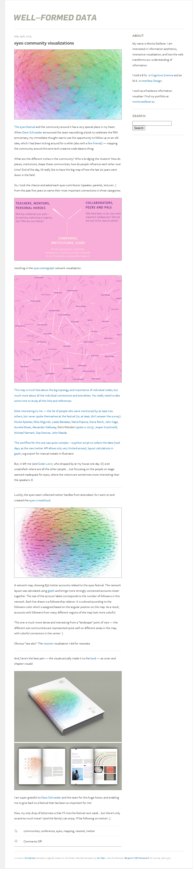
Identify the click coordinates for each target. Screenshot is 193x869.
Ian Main (101, 858)
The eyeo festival (24, 127)
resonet (48, 643)
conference (48, 831)
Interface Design (151, 80)
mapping (69, 831)
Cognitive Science (162, 75)
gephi (17, 453)
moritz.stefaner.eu (143, 101)
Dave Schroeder (32, 132)
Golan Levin (45, 463)
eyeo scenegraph (44, 268)
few (90, 143)
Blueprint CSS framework (137, 858)
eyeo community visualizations (44, 43)
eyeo (59, 831)
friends (97, 143)
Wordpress (29, 858)
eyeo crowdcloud (39, 500)
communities (32, 831)
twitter (90, 831)
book (93, 658)
